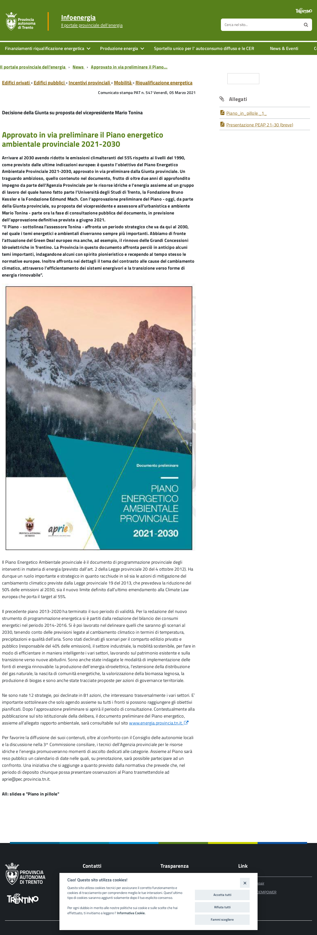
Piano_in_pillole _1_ (246, 113)
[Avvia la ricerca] (306, 25)
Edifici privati (16, 82)
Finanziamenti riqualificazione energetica (44, 48)
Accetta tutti (222, 894)
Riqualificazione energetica (163, 82)
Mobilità (123, 82)
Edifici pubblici (50, 82)
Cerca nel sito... (236, 25)
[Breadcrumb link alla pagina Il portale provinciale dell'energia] (34, 67)
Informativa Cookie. (131, 913)
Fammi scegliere (222, 919)
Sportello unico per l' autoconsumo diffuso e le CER (204, 48)
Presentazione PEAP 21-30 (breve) (259, 124)
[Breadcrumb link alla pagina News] (80, 67)
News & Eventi (284, 48)
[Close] (245, 883)
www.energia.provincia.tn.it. (158, 723)
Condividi (243, 78)
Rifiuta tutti (222, 907)
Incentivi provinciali (90, 82)
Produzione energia (119, 48)
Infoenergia (92, 21)
